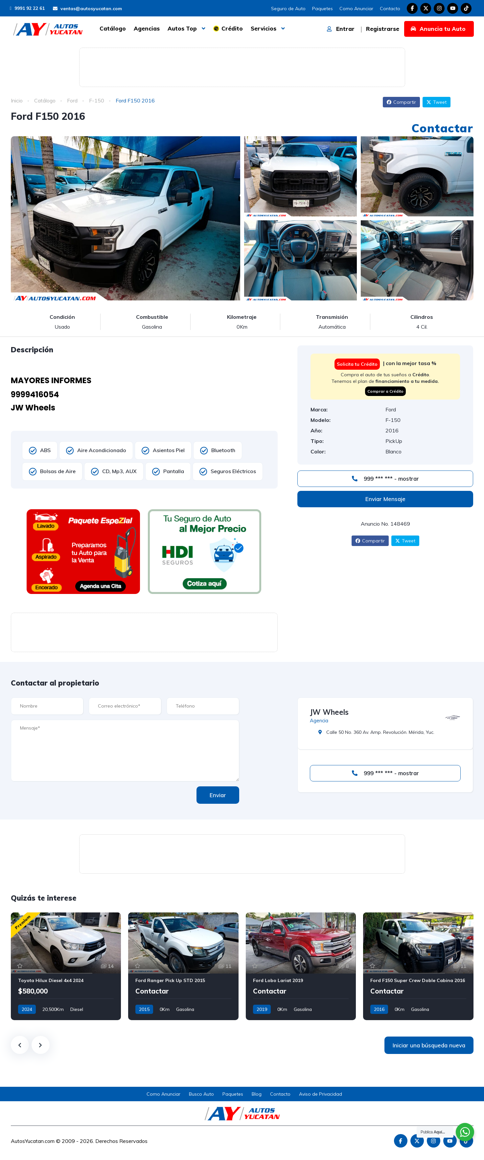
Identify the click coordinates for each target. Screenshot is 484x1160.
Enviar (218, 795)
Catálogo (113, 28)
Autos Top (182, 28)
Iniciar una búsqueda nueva (429, 1045)
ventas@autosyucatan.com (87, 8)
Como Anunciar (356, 8)
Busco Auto (201, 1094)
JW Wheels (329, 712)
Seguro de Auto (288, 8)
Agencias (147, 28)
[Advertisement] (242, 66)
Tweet (436, 102)
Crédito (232, 28)
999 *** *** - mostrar (385, 478)
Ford (72, 100)
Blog (257, 1094)
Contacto (390, 8)
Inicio (17, 100)
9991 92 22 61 (27, 8)
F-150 (96, 100)
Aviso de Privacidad (320, 1094)
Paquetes (322, 8)
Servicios (263, 28)
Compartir (401, 102)
